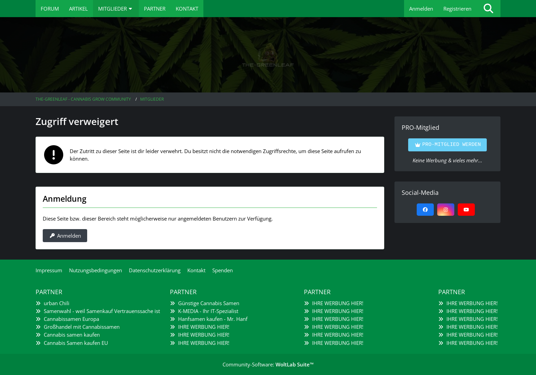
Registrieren (457, 8)
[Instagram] (445, 209)
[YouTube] (466, 209)
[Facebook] (425, 209)
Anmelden (421, 8)
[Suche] (488, 8)
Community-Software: (268, 364)
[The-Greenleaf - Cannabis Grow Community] (268, 54)
